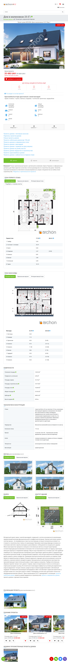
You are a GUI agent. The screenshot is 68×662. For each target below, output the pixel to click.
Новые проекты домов (11, 138)
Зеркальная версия (23, 181)
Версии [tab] (34, 160)
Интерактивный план (37, 181)
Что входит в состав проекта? (14, 93)
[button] (51, 659)
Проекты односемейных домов (14, 153)
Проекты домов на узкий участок (15, 148)
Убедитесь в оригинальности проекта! (24, 171)
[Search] (34, 11)
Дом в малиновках (15, 633)
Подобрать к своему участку (13, 184)
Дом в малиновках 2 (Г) (40, 633)
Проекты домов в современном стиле (16, 142)
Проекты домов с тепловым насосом (16, 134)
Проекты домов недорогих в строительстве (18, 150)
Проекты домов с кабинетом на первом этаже (19, 155)
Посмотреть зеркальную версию (25, 19)
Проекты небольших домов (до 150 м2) (17, 140)
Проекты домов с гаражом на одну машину (18, 146)
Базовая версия (8, 19)
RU (56, 4)
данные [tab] (13, 160)
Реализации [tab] (54, 160)
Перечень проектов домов (12, 136)
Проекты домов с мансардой (13, 144)
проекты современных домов (50, 575)
